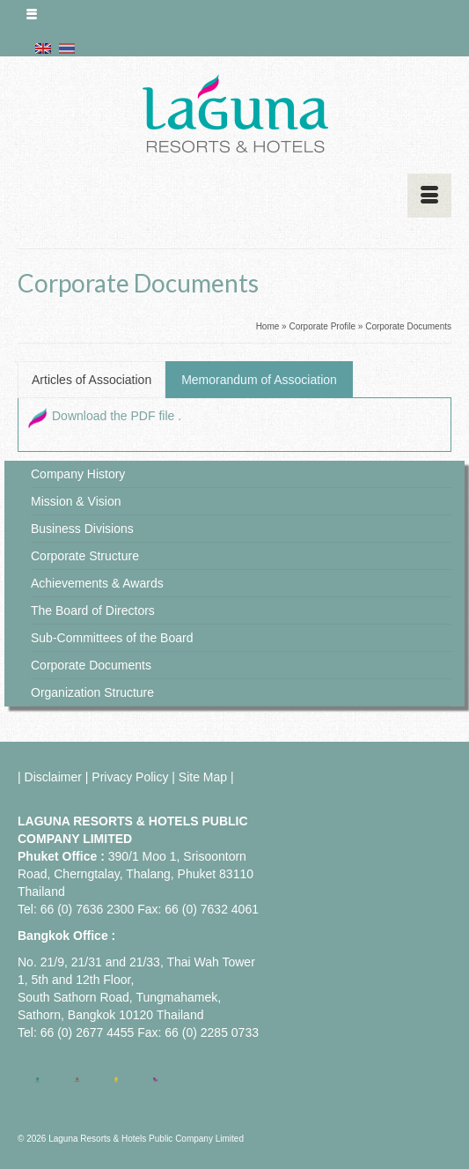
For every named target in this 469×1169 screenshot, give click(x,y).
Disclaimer (53, 777)
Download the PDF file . (116, 416)
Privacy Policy (130, 777)
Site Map (203, 777)
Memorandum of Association (259, 380)
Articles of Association (91, 380)
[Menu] (429, 196)
